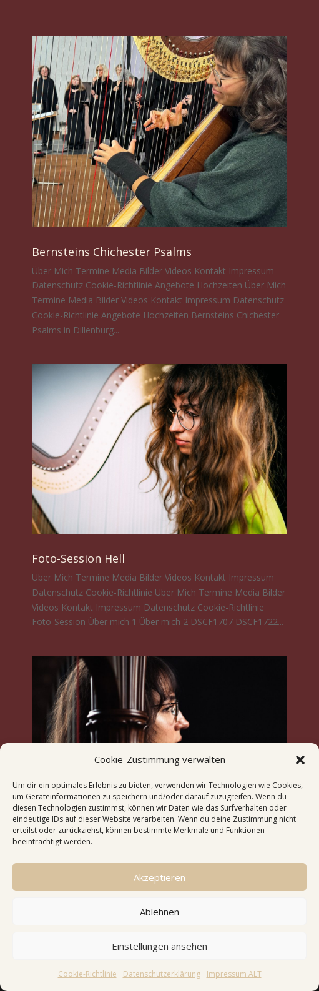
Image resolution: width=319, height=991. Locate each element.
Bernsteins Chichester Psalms (112, 251)
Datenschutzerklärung (161, 974)
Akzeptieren (159, 877)
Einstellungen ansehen (159, 946)
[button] (300, 760)
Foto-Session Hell (78, 558)
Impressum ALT (234, 974)
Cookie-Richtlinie (87, 974)
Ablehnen (159, 911)
